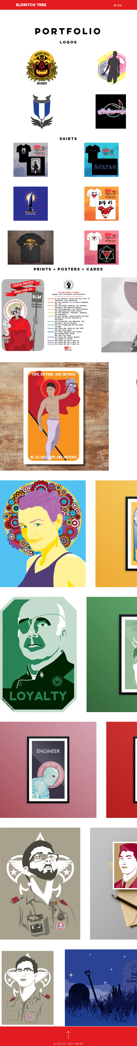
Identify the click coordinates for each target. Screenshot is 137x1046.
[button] (117, 5)
